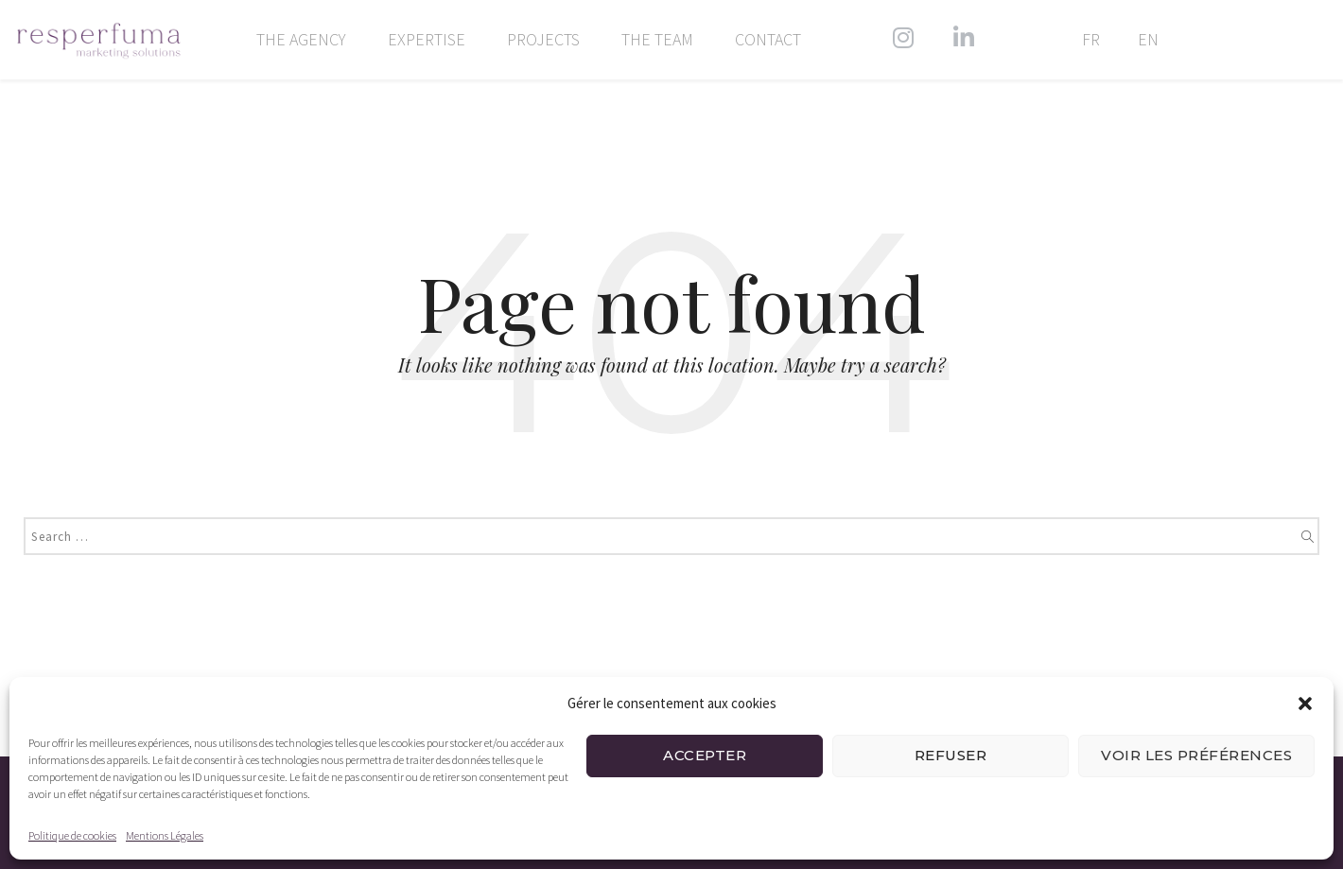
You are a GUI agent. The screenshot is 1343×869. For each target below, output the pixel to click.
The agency (301, 40)
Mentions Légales (164, 835)
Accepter (704, 755)
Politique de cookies (72, 835)
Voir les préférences (1196, 755)
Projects (543, 40)
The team (657, 40)
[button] (1305, 703)
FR (1091, 40)
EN (1148, 40)
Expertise (426, 40)
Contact (768, 40)
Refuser (951, 755)
